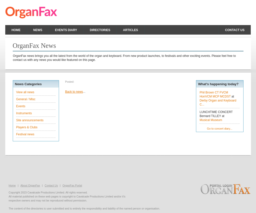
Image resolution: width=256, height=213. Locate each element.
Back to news (74, 91)
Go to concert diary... (219, 128)
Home (16, 30)
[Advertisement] (128, 169)
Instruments (24, 113)
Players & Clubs (27, 127)
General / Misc (26, 99)
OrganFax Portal (72, 185)
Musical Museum (211, 120)
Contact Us (51, 185)
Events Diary (66, 30)
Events (21, 106)
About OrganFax (30, 185)
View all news (25, 92)
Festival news (25, 134)
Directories (100, 30)
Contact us (234, 30)
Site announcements (30, 120)
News (37, 30)
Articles (130, 30)
